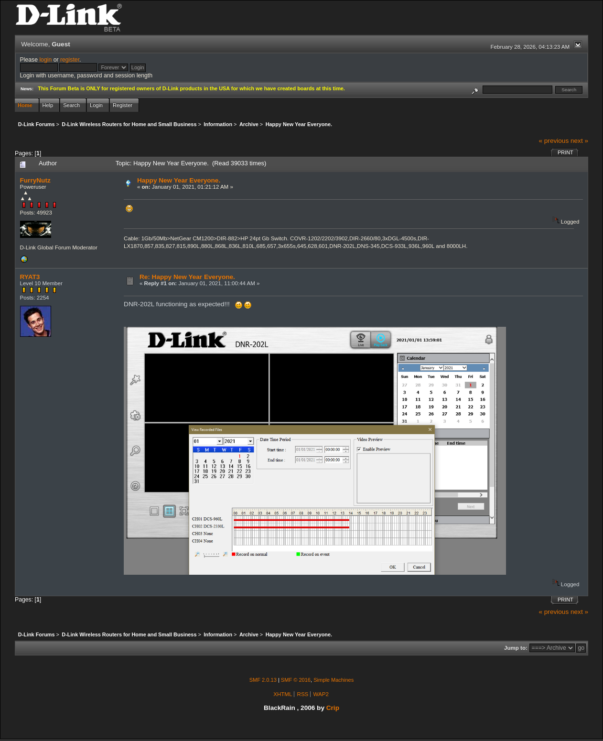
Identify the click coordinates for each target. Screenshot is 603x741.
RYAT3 (30, 276)
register (69, 59)
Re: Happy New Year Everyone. (187, 276)
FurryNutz (35, 180)
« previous (553, 140)
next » (579, 140)
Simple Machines (333, 680)
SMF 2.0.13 (263, 680)
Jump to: (516, 648)
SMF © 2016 (296, 680)
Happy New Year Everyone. (178, 180)
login (45, 59)
